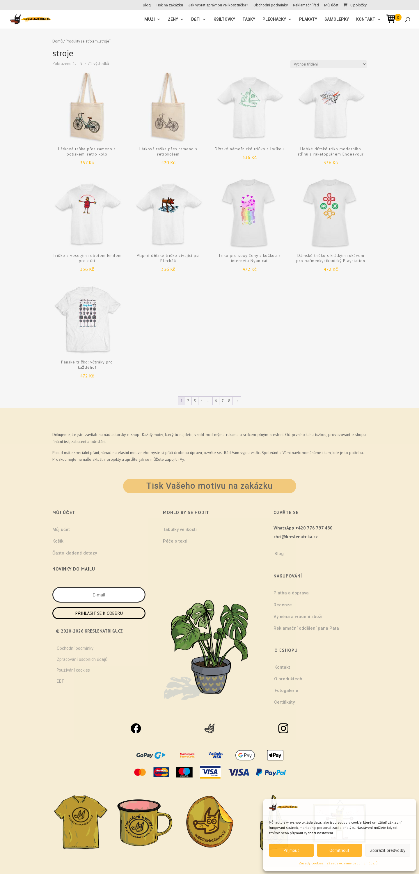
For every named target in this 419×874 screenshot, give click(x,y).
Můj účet (331, 5)
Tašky (248, 19)
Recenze (283, 605)
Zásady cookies (311, 863)
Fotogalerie (286, 690)
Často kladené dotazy (74, 553)
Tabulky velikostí (180, 529)
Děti (195, 19)
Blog (147, 5)
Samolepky (336, 19)
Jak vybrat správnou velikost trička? (218, 5)
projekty (114, 459)
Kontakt (365, 19)
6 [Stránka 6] (216, 400)
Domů (57, 41)
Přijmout (291, 850)
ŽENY (173, 19)
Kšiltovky (224, 19)
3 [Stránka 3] (195, 400)
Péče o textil (176, 541)
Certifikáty (284, 702)
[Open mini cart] (393, 19)
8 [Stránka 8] (229, 400)
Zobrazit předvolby (387, 850)
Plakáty (308, 19)
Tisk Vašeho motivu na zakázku (209, 486)
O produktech (288, 678)
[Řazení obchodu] (328, 64)
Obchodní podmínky (270, 5)
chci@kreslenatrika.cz (296, 536)
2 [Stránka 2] (188, 400)
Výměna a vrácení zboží (298, 616)
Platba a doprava (291, 593)
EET (60, 681)
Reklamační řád (306, 5)
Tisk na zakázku (169, 5)
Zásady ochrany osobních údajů (351, 863)
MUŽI (149, 19)
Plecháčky (274, 19)
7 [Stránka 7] (222, 400)
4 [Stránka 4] (201, 400)
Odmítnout (339, 850)
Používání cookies (73, 670)
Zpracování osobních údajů (82, 659)
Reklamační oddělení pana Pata (306, 628)
